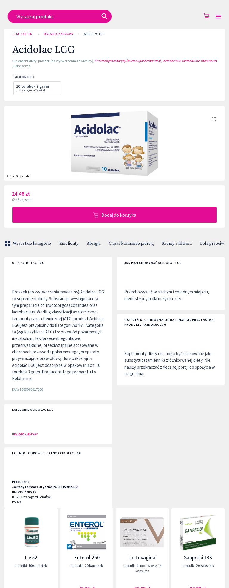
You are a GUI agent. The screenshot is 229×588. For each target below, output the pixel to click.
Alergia (93, 243)
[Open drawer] (219, 16)
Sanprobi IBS (198, 557)
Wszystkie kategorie (28, 243)
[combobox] (108, 16)
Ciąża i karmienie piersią (131, 243)
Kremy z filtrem (176, 243)
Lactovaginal (142, 557)
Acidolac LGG (94, 34)
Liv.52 (31, 557)
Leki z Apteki (23, 34)
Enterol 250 (87, 557)
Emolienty (69, 243)
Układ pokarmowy (58, 34)
